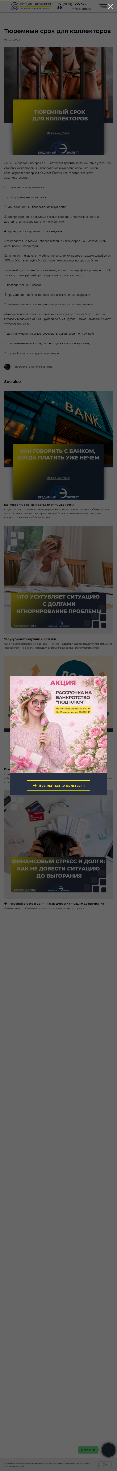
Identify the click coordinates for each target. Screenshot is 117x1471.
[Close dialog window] (110, 6)
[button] (58, 785)
